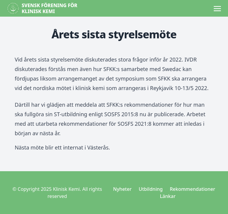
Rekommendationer (192, 189)
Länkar (168, 196)
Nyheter (122, 189)
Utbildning (151, 189)
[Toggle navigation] (217, 8)
